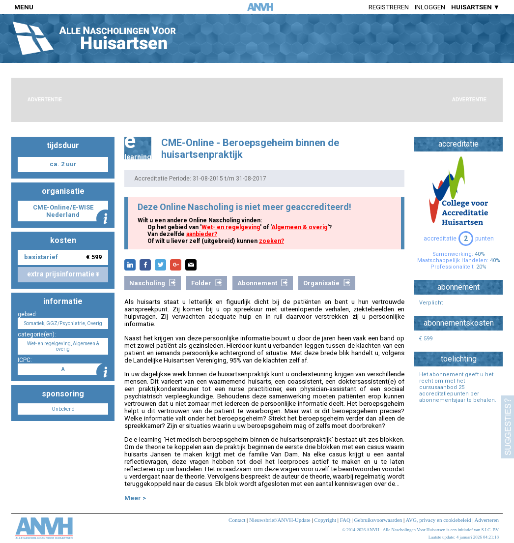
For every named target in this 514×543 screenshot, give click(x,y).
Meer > (135, 498)
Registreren (389, 7)
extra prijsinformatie (63, 274)
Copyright (325, 520)
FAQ (345, 520)
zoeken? (271, 241)
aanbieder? (201, 234)
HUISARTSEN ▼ (475, 7)
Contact (236, 520)
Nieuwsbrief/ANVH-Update (280, 520)
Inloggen (430, 7)
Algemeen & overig (299, 227)
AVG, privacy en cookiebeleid (438, 520)
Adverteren (487, 520)
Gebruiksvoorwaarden (378, 520)
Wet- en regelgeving (230, 227)
